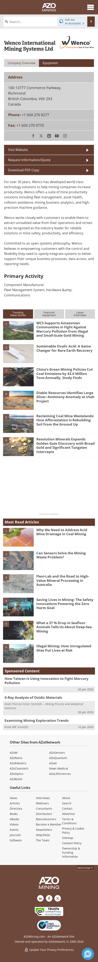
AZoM (13, 753)
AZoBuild (16, 779)
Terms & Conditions (69, 821)
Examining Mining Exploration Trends (36, 720)
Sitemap (67, 838)
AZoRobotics (18, 763)
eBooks (14, 819)
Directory (16, 808)
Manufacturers (46, 819)
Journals (15, 835)
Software (16, 840)
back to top (85, 867)
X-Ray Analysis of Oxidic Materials (33, 697)
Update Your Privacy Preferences (49, 950)
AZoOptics (17, 774)
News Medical (58, 768)
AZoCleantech (19, 768)
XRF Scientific (20, 727)
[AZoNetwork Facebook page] (49, 898)
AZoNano (16, 758)
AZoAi (53, 763)
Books (14, 814)
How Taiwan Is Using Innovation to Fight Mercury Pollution (46, 680)
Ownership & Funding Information (71, 852)
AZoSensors (57, 753)
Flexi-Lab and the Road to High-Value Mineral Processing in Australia (62, 580)
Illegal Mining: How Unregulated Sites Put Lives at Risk (63, 648)
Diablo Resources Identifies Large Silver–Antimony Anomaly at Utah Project (65, 396)
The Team (42, 840)
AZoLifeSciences (60, 774)
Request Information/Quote (29, 160)
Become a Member (48, 824)
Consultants (44, 808)
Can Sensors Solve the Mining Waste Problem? (61, 555)
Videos (14, 824)
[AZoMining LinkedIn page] (40, 898)
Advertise (68, 814)
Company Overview (21, 63)
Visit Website (18, 149)
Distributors (44, 814)
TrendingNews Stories (18, 314)
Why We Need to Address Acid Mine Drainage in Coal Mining (61, 531)
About (66, 798)
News (13, 798)
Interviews (43, 798)
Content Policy (71, 843)
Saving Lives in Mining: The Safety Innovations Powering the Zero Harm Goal (64, 603)
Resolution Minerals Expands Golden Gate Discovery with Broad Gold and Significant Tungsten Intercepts (65, 445)
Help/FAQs (43, 835)
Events (14, 830)
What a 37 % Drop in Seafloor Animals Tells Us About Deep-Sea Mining (64, 626)
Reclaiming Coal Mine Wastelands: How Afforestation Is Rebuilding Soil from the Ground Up (65, 420)
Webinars (42, 803)
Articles (15, 803)
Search (66, 803)
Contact (67, 808)
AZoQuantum (58, 758)
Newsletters (44, 830)
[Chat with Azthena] (88, 954)
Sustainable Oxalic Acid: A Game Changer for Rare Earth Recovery (64, 348)
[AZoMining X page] (57, 898)
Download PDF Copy (23, 170)
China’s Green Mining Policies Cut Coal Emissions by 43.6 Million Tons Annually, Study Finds (64, 373)
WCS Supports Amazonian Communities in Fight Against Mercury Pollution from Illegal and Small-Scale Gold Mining (62, 329)
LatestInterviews (80, 314)
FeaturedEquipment (49, 314)
